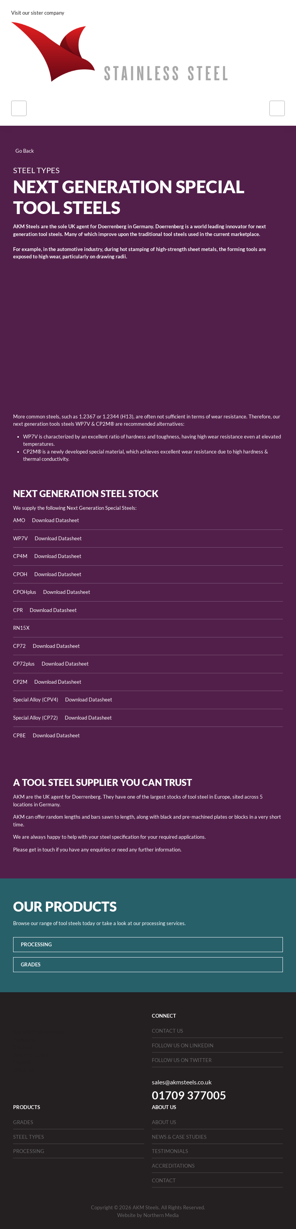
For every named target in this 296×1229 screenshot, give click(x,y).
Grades (30, 964)
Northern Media (161, 1215)
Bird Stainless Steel (87, 13)
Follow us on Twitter (182, 1060)
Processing (36, 944)
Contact (164, 1180)
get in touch (42, 849)
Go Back (24, 151)
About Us (164, 1122)
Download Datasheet (55, 520)
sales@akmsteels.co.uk (182, 1082)
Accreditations (173, 1166)
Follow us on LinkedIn (183, 1045)
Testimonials (170, 1151)
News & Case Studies (179, 1137)
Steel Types (28, 1137)
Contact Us (167, 1031)
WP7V (83, 424)
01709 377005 (189, 1095)
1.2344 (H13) (118, 416)
